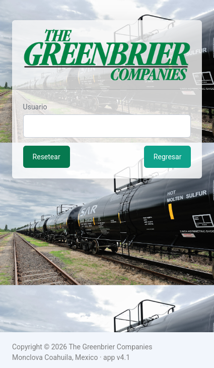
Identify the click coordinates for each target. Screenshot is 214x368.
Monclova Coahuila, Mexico (55, 357)
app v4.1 (116, 357)
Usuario (35, 107)
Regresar (168, 157)
